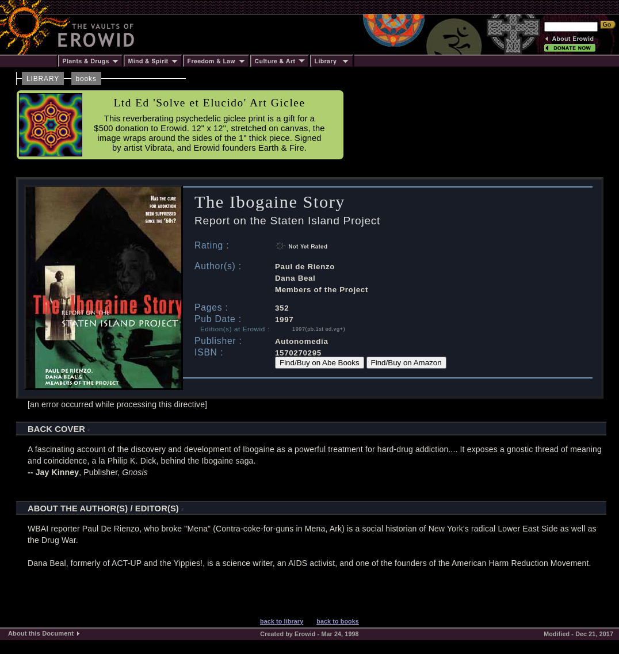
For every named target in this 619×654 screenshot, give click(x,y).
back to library (281, 621)
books (86, 79)
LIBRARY (42, 79)
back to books (337, 621)
